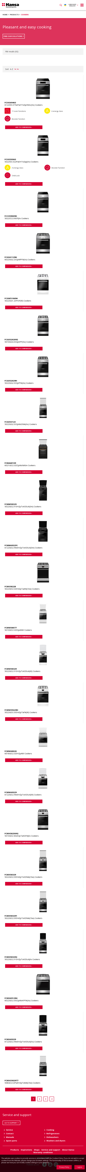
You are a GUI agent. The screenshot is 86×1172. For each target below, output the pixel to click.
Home (5, 15)
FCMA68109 (10, 463)
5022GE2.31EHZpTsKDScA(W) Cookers (22, 671)
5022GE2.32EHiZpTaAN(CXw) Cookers (22, 588)
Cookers (25, 15)
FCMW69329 (11, 792)
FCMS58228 (10, 586)
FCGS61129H (11, 257)
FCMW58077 (11, 627)
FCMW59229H (11, 710)
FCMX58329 (10, 874)
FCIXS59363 (10, 159)
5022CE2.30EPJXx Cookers (17, 218)
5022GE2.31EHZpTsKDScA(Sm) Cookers (23, 506)
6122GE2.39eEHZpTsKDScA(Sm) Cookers (23, 547)
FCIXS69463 (10, 102)
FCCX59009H (11, 216)
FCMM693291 (11, 545)
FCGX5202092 (11, 339)
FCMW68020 (11, 751)
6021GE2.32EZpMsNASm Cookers (20, 465)
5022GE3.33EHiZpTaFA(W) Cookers (21, 712)
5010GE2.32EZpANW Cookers (18, 630)
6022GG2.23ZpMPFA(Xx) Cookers (20, 259)
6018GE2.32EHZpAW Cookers (18, 753)
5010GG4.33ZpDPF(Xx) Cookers (19, 342)
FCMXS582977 (11, 1080)
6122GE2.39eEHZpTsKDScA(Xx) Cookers (23, 1041)
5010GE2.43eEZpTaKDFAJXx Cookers (22, 835)
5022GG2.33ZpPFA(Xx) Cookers (19, 383)
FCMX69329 (10, 1039)
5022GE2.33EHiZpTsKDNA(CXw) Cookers (23, 877)
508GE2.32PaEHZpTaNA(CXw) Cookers (22, 1082)
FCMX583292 (11, 957)
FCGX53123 (10, 421)
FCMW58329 (11, 668)
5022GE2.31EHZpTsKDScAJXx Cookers (22, 959)
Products (14, 15)
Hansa (10, 5)
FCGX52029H (11, 380)
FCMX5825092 (11, 833)
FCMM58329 (10, 504)
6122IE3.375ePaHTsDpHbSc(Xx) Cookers (24, 105)
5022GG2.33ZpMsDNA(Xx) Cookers (21, 424)
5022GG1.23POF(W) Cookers (18, 300)
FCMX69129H (11, 998)
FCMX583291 (11, 915)
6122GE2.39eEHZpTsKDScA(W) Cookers (23, 794)
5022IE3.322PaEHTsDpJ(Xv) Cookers (21, 161)
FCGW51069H (11, 298)
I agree (79, 1167)
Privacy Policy (64, 1167)
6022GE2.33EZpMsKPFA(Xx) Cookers (21, 1000)
